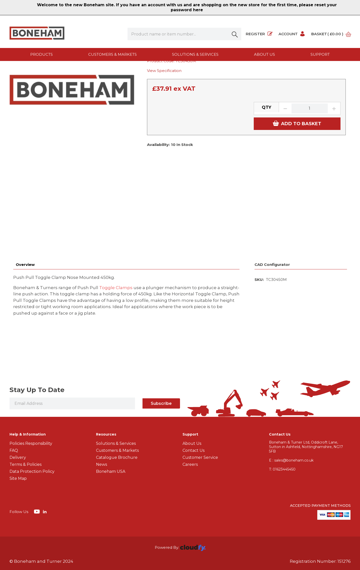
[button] (235, 34)
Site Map (18, 439)
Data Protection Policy (32, 432)
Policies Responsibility (31, 404)
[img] (37, 472)
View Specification (164, 124)
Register (259, 33)
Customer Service (200, 418)
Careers (190, 425)
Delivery (18, 418)
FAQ (14, 411)
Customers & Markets (112, 54)
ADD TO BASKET (297, 177)
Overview (25, 225)
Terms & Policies (26, 425)
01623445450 (282, 430)
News (101, 425)
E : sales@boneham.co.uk (291, 421)
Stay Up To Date (37, 351)
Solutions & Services (195, 54)
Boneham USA (110, 432)
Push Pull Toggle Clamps (116, 70)
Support (320, 54)
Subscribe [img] (161, 364)
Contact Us (193, 411)
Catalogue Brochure (117, 418)
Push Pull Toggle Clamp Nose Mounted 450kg (198, 70)
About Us (191, 404)
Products (41, 54)
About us (264, 54)
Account (291, 33)
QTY (266, 160)
